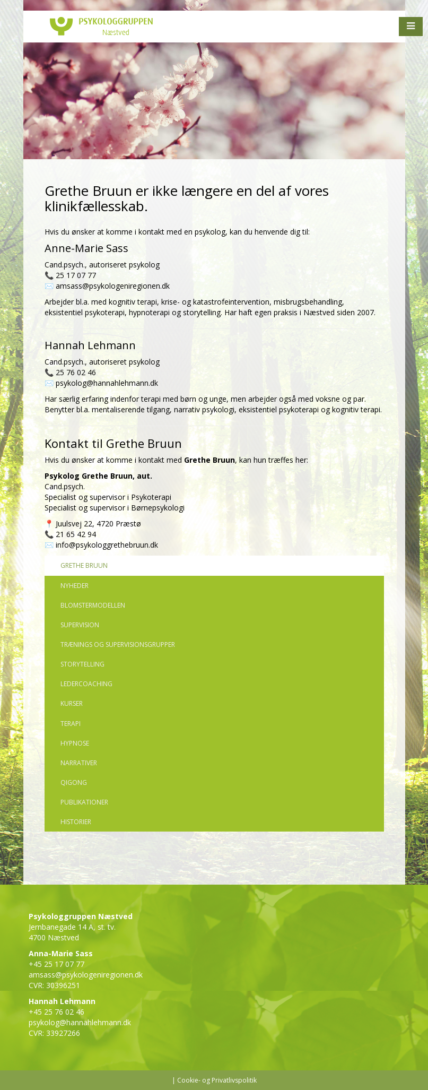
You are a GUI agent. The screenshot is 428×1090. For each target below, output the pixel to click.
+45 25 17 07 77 (56, 964)
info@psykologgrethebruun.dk (107, 545)
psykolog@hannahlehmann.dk (107, 383)
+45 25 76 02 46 (56, 1012)
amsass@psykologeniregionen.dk (113, 286)
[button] (411, 26)
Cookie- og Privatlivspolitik (217, 1080)
